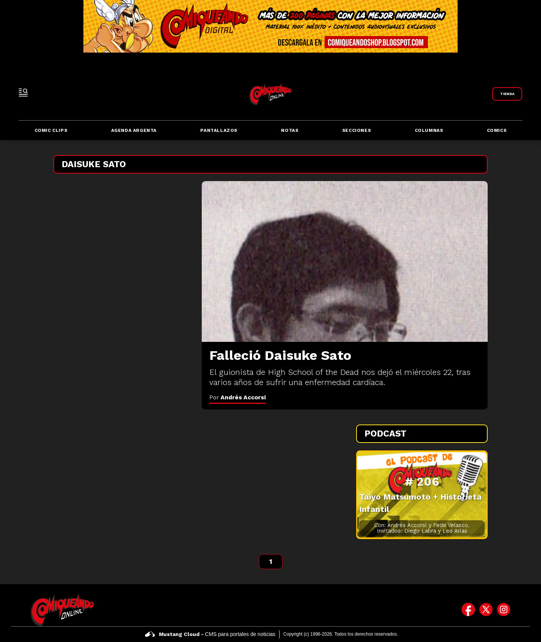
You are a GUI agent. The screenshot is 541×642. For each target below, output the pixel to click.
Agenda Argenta (134, 130)
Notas (289, 130)
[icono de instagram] (503, 609)
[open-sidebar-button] (23, 92)
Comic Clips (51, 130)
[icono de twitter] (486, 609)
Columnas (429, 130)
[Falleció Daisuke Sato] (345, 261)
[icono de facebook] (468, 609)
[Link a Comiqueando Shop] (507, 94)
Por (237, 397)
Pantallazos (218, 130)
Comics (497, 130)
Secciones (356, 130)
